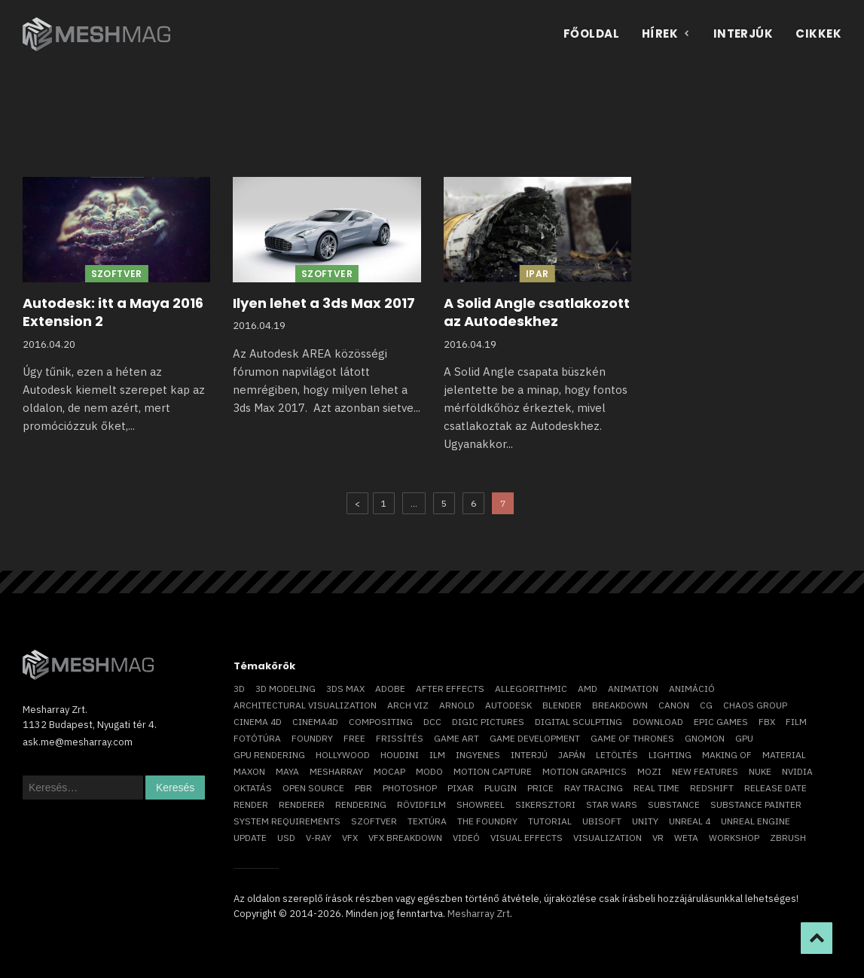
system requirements (287, 821)
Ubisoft (601, 821)
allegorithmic (531, 688)
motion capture (492, 771)
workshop (734, 837)
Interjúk (743, 33)
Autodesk (508, 705)
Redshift (712, 788)
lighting (670, 754)
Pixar (460, 788)
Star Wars (611, 804)
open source (313, 788)
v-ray (318, 837)
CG (706, 705)
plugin (500, 788)
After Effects (450, 688)
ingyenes (478, 754)
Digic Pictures (488, 721)
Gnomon (705, 738)
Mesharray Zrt (478, 913)
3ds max (345, 688)
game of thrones (632, 738)
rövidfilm (421, 804)
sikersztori (545, 804)
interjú (529, 754)
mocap (389, 771)
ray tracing (593, 788)
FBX (767, 721)
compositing (381, 721)
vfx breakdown (405, 837)
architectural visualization (305, 705)
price (540, 788)
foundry (312, 738)
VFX (350, 837)
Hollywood (343, 754)
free (354, 738)
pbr (363, 788)
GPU (744, 738)
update (250, 837)
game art (456, 738)
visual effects (526, 837)
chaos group (755, 705)
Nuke (760, 771)
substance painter (755, 804)
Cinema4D (315, 721)
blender (562, 705)
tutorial (550, 821)
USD (286, 837)
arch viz (408, 705)
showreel (480, 804)
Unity (645, 821)
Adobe (390, 688)
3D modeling (285, 688)
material (784, 754)
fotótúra (257, 738)
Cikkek (818, 33)
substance (674, 804)
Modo (429, 771)
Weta (686, 837)
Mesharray (336, 771)
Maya (287, 771)
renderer (302, 804)
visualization (607, 837)
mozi (649, 771)
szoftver (374, 821)
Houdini (399, 754)
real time (656, 788)
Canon (673, 705)
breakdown (620, 705)
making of (727, 754)
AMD (587, 688)
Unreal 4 (689, 821)
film (796, 721)
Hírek (666, 33)
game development (535, 738)
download (658, 721)
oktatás (253, 788)
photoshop (410, 788)
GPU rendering (269, 754)
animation (633, 688)
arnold (457, 705)
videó (466, 837)
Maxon (249, 771)
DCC (432, 721)
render (251, 804)
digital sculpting (578, 721)
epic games (721, 721)
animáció (692, 688)
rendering (360, 804)
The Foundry (487, 821)
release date (775, 788)
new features (705, 771)
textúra (427, 821)
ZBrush (788, 837)
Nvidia (797, 771)
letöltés (617, 754)
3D (239, 688)
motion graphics (584, 771)
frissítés (399, 738)
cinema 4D (258, 721)
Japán (571, 754)
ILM (437, 754)
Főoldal (591, 33)
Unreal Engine (755, 821)
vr (658, 837)
